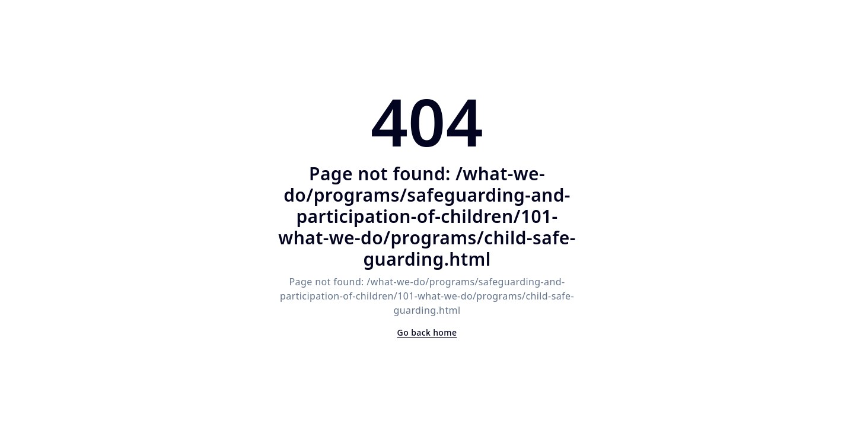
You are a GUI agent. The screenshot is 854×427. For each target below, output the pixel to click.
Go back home (427, 332)
